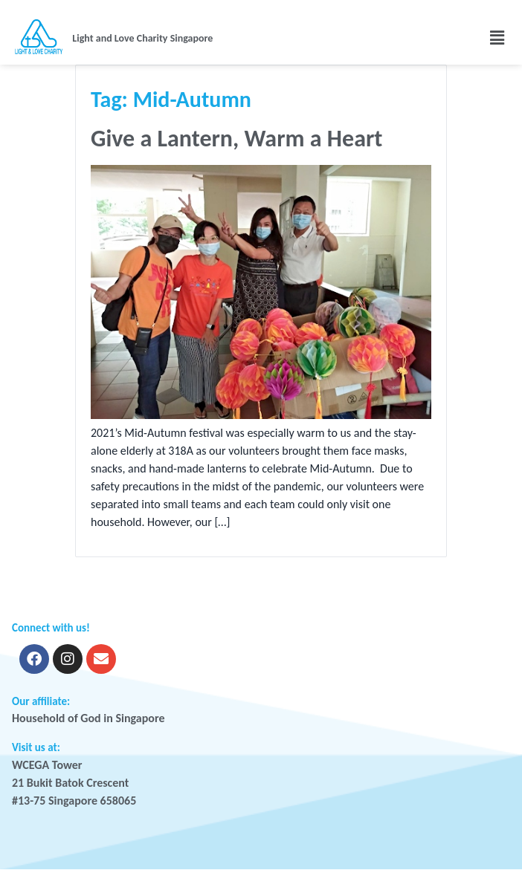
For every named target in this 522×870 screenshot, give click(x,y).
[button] (437, 38)
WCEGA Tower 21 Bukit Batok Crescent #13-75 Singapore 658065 (74, 783)
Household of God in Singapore (88, 718)
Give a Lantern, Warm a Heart (236, 138)
